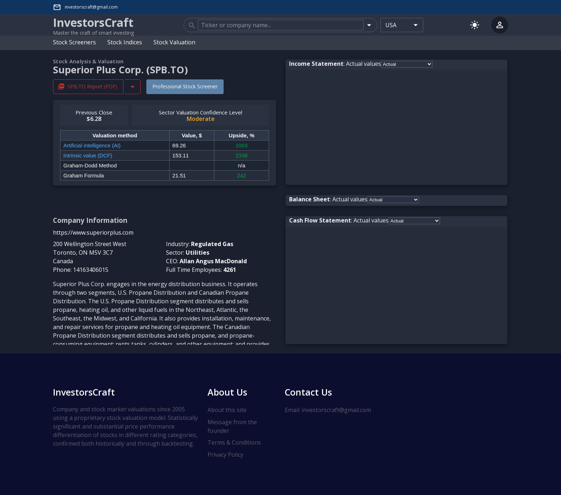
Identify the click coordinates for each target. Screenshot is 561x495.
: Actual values (335, 64)
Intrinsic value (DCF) (87, 155)
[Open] (369, 24)
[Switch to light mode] (474, 25)
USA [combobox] (390, 25)
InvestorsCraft (84, 392)
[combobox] (280, 25)
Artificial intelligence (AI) (92, 145)
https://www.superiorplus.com (93, 232)
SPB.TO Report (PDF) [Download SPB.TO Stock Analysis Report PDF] (88, 87)
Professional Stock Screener (185, 86)
